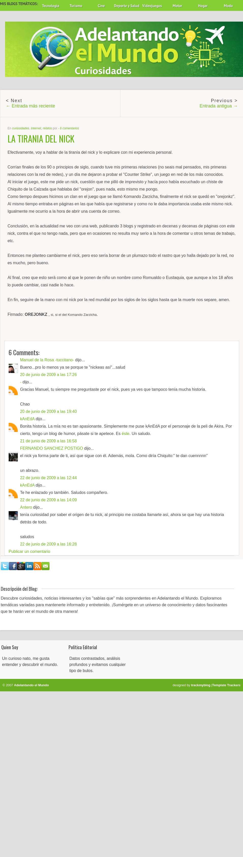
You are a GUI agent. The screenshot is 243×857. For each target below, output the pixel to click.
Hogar (203, 5)
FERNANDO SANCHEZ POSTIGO (51, 448)
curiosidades (20, 128)
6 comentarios (69, 128)
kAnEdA (27, 419)
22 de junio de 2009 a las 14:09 (48, 500)
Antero (26, 507)
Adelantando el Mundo (31, 685)
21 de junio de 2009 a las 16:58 (48, 441)
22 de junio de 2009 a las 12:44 (48, 478)
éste (125, 433)
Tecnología (50, 5)
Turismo (76, 5)
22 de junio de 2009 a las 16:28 (48, 544)
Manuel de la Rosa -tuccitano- (47, 360)
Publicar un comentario (29, 551)
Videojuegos (152, 5)
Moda (228, 5)
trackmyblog (200, 685)
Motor (177, 5)
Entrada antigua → (219, 105)
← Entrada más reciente (30, 105)
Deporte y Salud (126, 5)
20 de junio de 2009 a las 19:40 (48, 411)
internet (36, 128)
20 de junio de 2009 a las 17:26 (48, 374)
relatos (47, 128)
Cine (101, 5)
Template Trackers (226, 685)
